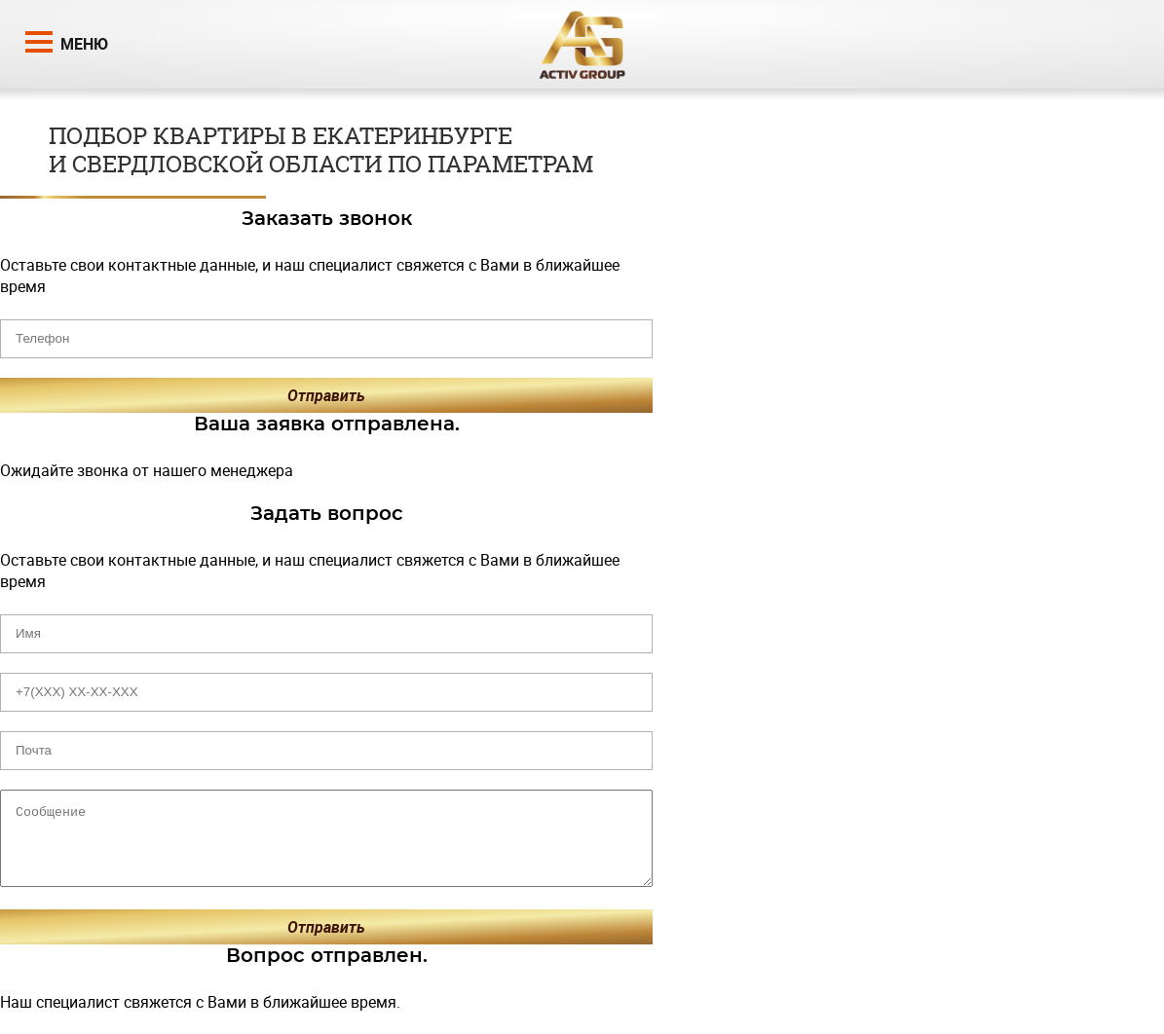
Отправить (326, 395)
